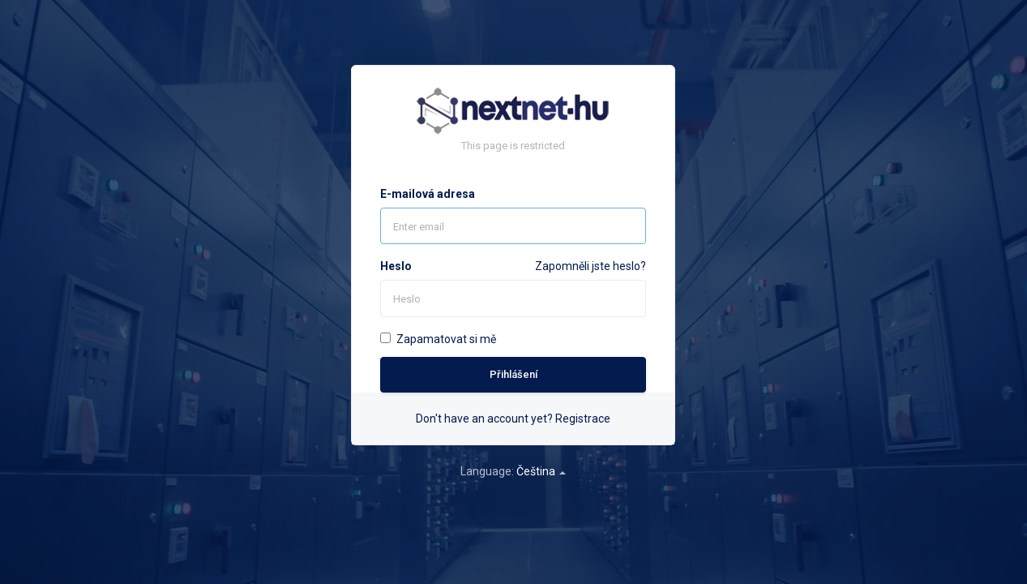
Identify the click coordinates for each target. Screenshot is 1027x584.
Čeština (541, 471)
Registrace (582, 418)
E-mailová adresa (427, 193)
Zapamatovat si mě (438, 339)
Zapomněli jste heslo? (590, 266)
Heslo (396, 266)
